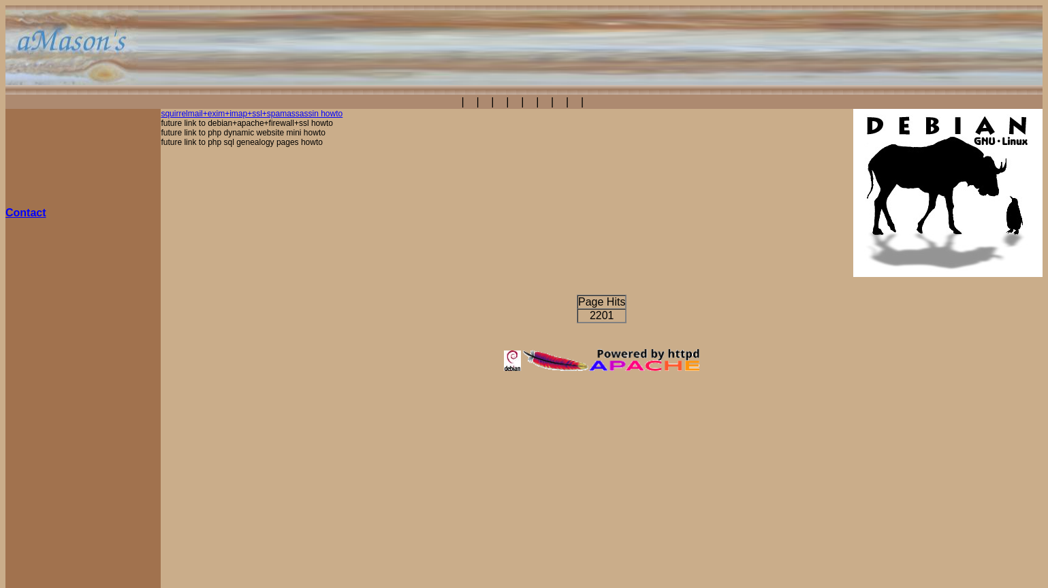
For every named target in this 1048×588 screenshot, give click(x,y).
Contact (25, 212)
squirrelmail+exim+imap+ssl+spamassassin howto (252, 113)
